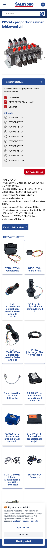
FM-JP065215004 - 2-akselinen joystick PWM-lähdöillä (12, 354)
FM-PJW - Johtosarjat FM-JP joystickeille (34, 352)
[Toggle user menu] (43, 5)
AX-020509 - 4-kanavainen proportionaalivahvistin (34, 397)
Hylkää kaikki (23, 527)
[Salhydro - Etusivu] (24, 4)
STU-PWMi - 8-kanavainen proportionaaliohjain (34, 438)
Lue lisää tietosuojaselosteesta (25, 521)
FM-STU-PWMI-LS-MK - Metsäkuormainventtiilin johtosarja (12, 479)
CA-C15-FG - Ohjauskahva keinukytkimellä (34, 308)
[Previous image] (6, 52)
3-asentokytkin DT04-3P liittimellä (12, 395)
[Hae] (42, 14)
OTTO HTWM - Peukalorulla (12, 269)
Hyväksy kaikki (23, 541)
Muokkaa (23, 534)
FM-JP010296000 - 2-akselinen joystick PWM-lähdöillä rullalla (12, 310)
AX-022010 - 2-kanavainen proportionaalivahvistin (12, 438)
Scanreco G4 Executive (34, 475)
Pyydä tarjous (34, 171)
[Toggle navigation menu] (4, 4)
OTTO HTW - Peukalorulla (34, 269)
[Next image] (40, 52)
